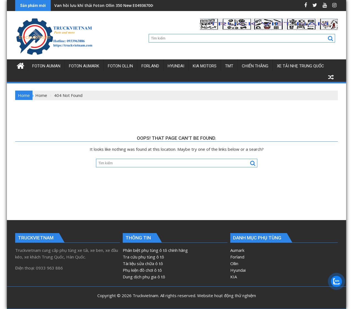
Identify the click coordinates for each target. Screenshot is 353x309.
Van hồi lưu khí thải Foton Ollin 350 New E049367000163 (107, 5)
